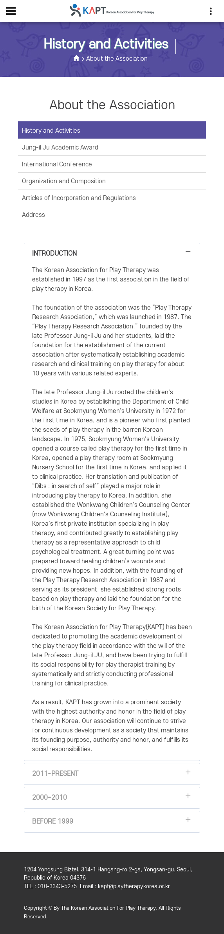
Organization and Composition (64, 181)
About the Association (117, 58)
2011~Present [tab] (112, 776)
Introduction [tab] (112, 255)
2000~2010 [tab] (112, 800)
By (57, 908)
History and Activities (51, 130)
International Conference (57, 164)
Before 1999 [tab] (112, 823)
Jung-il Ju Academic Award (60, 147)
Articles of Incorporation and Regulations (79, 198)
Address (33, 214)
